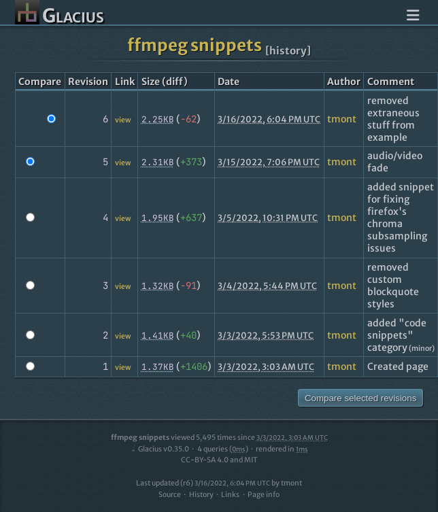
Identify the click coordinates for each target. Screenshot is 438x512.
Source (169, 494)
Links (230, 494)
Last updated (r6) (203, 483)
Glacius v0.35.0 (159, 449)
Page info (264, 494)
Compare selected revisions (360, 398)
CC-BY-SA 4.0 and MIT (219, 460)
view (123, 120)
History (201, 494)
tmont (341, 119)
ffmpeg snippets (194, 45)
